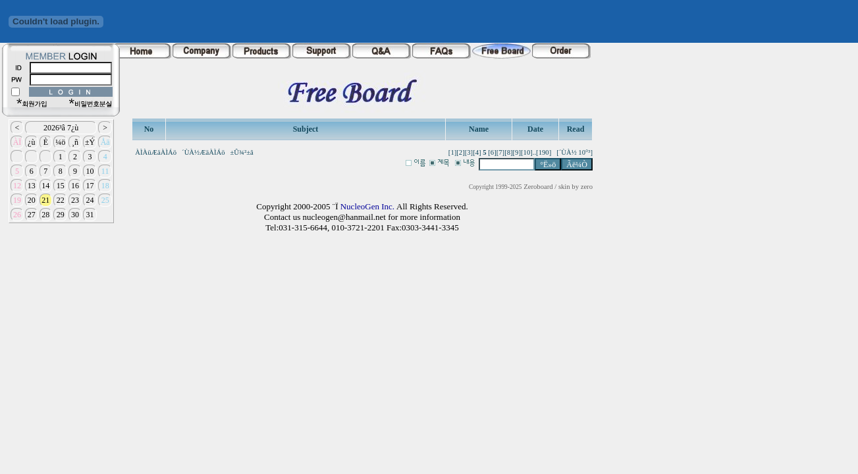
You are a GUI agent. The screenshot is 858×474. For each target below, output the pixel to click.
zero (587, 186)
